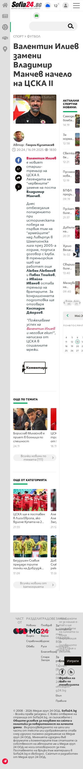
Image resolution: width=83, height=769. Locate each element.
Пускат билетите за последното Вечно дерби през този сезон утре (69, 211)
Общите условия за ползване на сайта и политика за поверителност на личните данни (43, 724)
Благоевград (48, 651)
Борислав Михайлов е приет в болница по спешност (29, 437)
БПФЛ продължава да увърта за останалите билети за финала (69, 192)
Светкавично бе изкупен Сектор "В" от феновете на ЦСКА (69, 155)
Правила (61, 700)
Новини (31, 625)
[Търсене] (46, 26)
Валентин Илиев (41, 158)
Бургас (45, 641)
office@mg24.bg (63, 688)
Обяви (30, 646)
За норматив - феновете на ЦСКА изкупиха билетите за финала (69, 137)
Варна (44, 635)
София (45, 630)
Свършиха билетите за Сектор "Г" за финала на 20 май (69, 266)
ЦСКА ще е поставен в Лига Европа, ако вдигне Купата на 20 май (29, 518)
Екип (59, 695)
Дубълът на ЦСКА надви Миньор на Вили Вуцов (69, 229)
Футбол (34, 36)
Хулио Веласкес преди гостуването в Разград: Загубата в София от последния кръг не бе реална (69, 248)
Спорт (30, 630)
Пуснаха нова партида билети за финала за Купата (69, 174)
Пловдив (46, 625)
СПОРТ (18, 36)
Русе (44, 646)
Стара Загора (45, 658)
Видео (30, 635)
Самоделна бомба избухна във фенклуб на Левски (69, 118)
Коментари (35, 367)
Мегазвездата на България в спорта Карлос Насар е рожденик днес (69, 285)
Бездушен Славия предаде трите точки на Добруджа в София (28, 565)
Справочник (33, 641)
